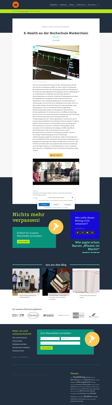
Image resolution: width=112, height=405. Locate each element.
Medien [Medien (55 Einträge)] (72, 389)
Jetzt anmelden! (23, 241)
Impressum (65, 207)
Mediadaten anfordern (19, 344)
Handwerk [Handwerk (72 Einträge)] (79, 384)
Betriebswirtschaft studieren (40, 193)
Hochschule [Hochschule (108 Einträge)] (86, 384)
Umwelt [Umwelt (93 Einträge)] (95, 396)
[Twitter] (77, 232)
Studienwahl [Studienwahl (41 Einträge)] (80, 396)
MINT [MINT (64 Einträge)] (84, 389)
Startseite (44, 26)
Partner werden (17, 341)
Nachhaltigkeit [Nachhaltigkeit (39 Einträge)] (73, 393)
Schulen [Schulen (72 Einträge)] (87, 393)
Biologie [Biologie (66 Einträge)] (77, 379)
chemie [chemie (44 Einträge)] (82, 379)
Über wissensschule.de (19, 337)
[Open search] (98, 4)
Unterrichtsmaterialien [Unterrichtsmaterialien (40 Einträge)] (91, 399)
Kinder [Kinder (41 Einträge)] (77, 386)
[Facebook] (82, 232)
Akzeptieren (44, 204)
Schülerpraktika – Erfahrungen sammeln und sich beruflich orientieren (58, 297)
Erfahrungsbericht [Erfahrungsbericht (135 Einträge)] (83, 382)
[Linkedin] (92, 232)
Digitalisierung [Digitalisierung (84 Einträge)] (88, 379)
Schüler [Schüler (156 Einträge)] (93, 393)
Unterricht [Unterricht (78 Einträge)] (73, 399)
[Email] (87, 232)
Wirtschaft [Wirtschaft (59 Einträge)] (80, 401)
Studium (44, 195)
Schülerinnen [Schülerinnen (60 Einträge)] (74, 396)
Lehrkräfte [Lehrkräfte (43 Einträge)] (93, 386)
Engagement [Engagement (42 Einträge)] (73, 382)
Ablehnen (56, 204)
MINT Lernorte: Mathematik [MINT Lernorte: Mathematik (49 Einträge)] (92, 389)
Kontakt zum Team (18, 350)
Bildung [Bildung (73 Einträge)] (72, 379)
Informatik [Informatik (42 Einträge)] (93, 384)
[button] (72, 197)
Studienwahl (61, 193)
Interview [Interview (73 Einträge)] (73, 386)
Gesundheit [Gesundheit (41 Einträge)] (73, 384)
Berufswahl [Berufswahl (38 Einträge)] (92, 377)
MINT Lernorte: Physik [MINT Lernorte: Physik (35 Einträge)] (74, 391)
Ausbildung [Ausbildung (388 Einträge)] (79, 377)
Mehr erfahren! (57, 155)
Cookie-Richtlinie (48, 207)
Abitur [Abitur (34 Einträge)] (71, 377)
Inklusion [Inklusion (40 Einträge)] (98, 384)
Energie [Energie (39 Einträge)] (97, 379)
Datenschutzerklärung (57, 207)
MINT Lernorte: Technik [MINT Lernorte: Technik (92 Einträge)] (87, 391)
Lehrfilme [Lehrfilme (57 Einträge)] (87, 386)
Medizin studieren (53, 193)
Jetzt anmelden (47, 348)
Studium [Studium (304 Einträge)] (88, 396)
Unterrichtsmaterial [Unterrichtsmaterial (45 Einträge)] (81, 399)
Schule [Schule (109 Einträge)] (82, 393)
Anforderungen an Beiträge (21, 347)
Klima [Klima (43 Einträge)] (80, 386)
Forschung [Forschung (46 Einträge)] (92, 382)
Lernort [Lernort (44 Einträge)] (97, 386)
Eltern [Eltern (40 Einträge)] (94, 379)
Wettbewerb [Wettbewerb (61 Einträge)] (73, 401)
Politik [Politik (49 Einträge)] (78, 393)
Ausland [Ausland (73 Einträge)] (87, 377)
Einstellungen (68, 204)
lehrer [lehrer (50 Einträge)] (83, 386)
